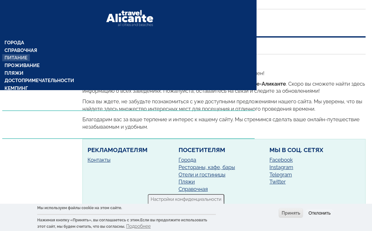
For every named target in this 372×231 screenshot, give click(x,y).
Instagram (281, 167)
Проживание (21, 53)
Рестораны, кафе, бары (207, 167)
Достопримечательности (37, 69)
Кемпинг (16, 76)
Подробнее (138, 226)
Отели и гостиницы (202, 175)
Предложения (23, 104)
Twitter (277, 182)
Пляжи (14, 61)
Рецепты (16, 92)
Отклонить (320, 213)
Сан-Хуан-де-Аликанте (163, 63)
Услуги (14, 119)
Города (14, 30)
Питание (16, 45)
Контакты (99, 160)
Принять (291, 213)
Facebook (281, 160)
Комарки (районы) (28, 84)
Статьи (14, 112)
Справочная (20, 38)
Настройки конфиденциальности (186, 199)
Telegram (280, 175)
